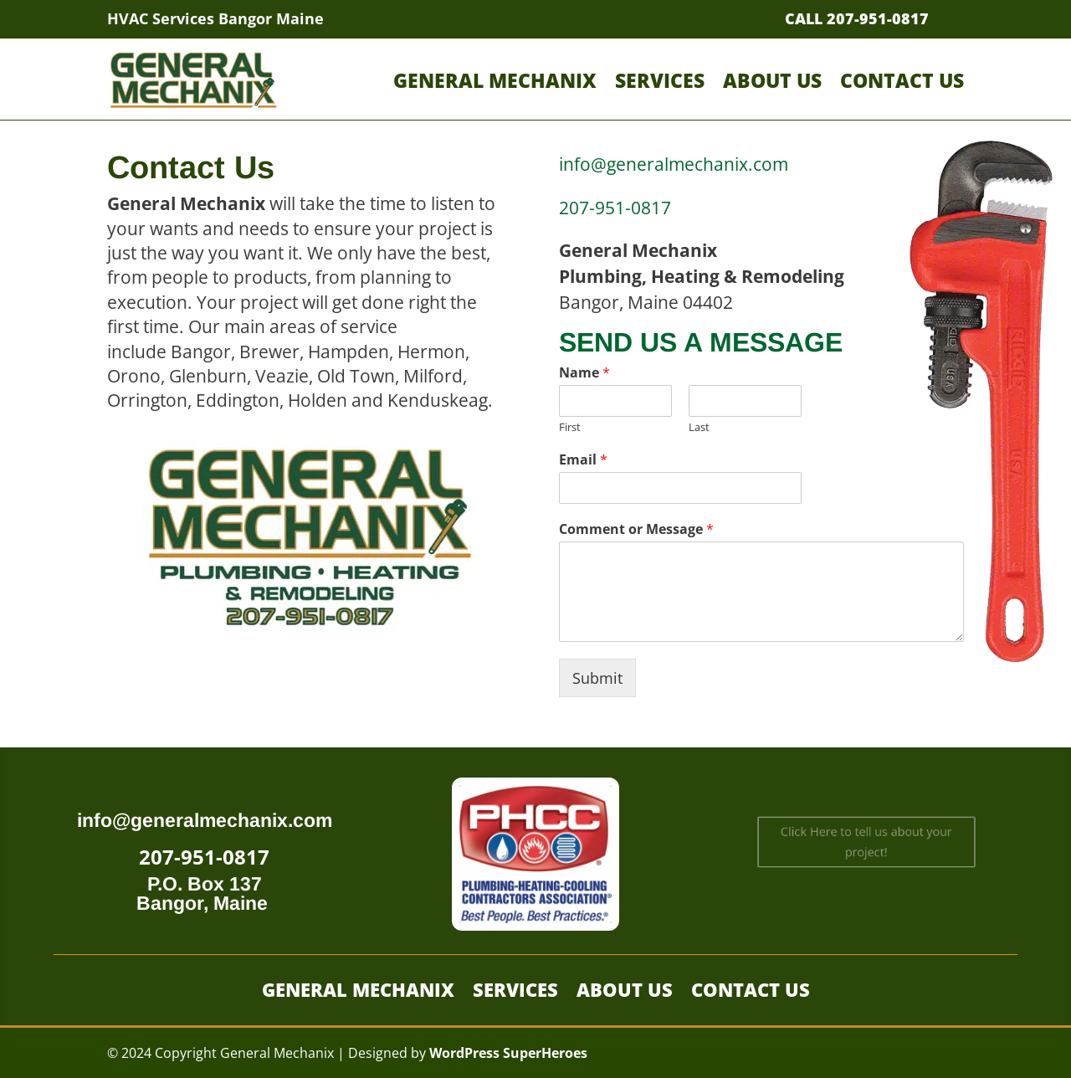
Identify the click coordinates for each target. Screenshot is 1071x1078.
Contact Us (902, 80)
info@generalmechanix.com (204, 820)
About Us (772, 80)
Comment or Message (636, 529)
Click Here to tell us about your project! (866, 842)
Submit (597, 678)
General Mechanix (495, 80)
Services (660, 80)
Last (699, 427)
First (570, 427)
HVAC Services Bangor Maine (215, 18)
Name (584, 373)
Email (583, 460)
